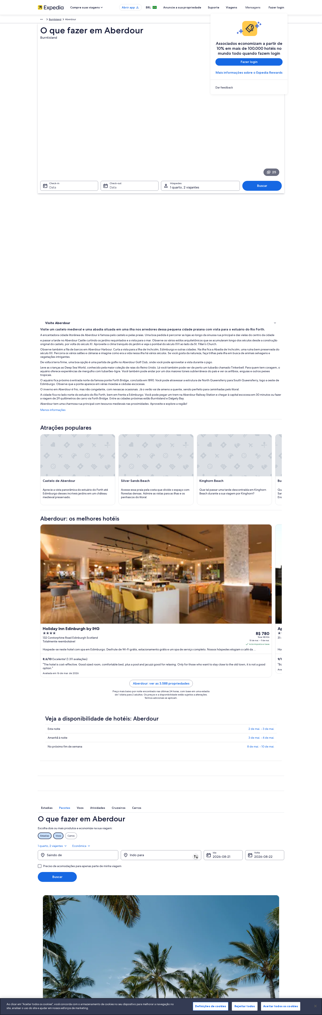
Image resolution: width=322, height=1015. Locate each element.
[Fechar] (315, 1005)
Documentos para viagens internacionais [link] (251, 949)
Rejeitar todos (245, 1006)
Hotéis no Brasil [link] (109, 926)
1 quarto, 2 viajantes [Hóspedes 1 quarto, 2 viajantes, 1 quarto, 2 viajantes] (184, 146)
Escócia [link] (71, 20)
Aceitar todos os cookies (280, 1006)
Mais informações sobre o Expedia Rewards (249, 72)
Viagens (246, 7)
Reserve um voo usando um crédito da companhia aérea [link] (257, 941)
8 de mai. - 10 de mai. (260, 685)
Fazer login (276, 7)
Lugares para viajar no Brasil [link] (116, 919)
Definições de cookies (210, 1006)
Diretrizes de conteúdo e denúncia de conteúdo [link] (192, 946)
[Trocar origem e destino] (120, 788)
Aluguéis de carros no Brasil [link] (116, 952)
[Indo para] (161, 788)
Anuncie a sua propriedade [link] (53, 932)
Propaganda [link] (44, 952)
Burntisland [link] (84, 20)
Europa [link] (42, 20)
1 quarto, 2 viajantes (246, 777)
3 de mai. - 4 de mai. (261, 676)
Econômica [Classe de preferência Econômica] (275, 777)
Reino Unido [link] (56, 20)
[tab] (117, 747)
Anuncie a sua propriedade (197, 7)
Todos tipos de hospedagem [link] (117, 959)
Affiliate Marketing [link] (48, 959)
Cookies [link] (169, 919)
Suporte (228, 7)
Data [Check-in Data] (50, 146)
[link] (249, 87)
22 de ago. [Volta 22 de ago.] (262, 790)
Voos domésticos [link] (110, 946)
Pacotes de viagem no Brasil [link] (116, 939)
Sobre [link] (41, 919)
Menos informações (113, 258)
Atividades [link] (52, 196)
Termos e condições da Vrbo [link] (181, 939)
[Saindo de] (78, 788)
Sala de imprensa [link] (47, 946)
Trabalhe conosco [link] (47, 926)
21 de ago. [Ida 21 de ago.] (220, 790)
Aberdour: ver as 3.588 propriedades (191, 622)
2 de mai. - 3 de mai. (261, 667)
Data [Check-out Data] (111, 146)
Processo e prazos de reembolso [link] (247, 932)
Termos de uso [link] (173, 932)
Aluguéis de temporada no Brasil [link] (119, 932)
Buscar (264, 145)
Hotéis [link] (49, 201)
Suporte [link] (233, 919)
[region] (161, 1006)
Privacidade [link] (171, 926)
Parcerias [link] (43, 939)
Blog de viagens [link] (110, 965)
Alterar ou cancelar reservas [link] (244, 926)
